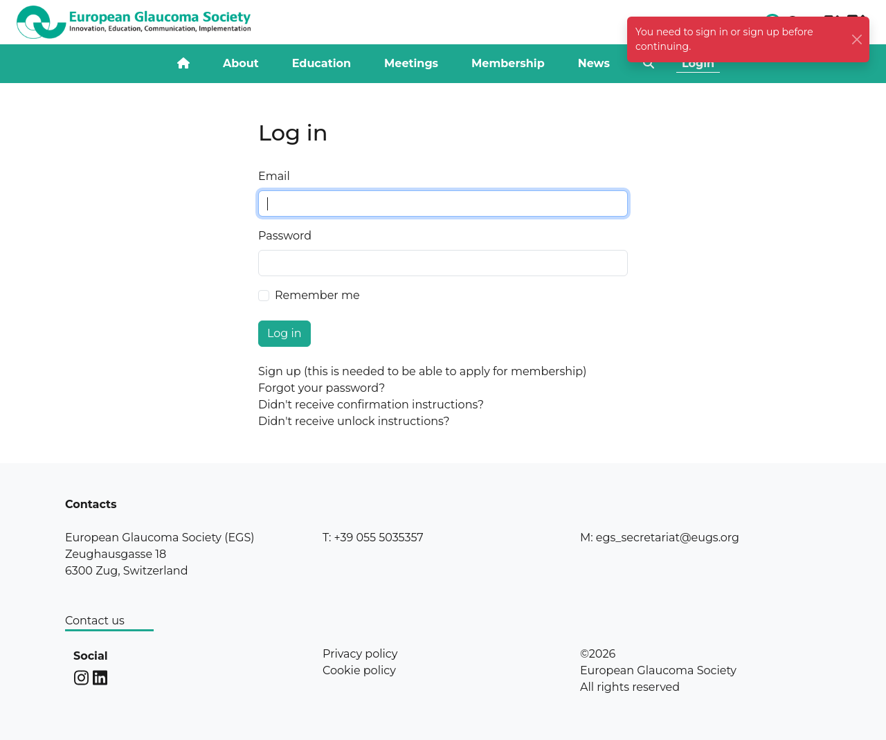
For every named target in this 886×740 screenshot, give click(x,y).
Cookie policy (359, 670)
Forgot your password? (321, 388)
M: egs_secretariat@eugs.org (659, 537)
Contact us (95, 620)
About (241, 63)
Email (274, 176)
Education (321, 63)
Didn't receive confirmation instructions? (371, 404)
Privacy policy (360, 653)
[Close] (857, 40)
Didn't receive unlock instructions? (354, 421)
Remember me (317, 295)
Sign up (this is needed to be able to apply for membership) (422, 371)
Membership (508, 63)
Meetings (411, 63)
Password (284, 235)
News (594, 63)
